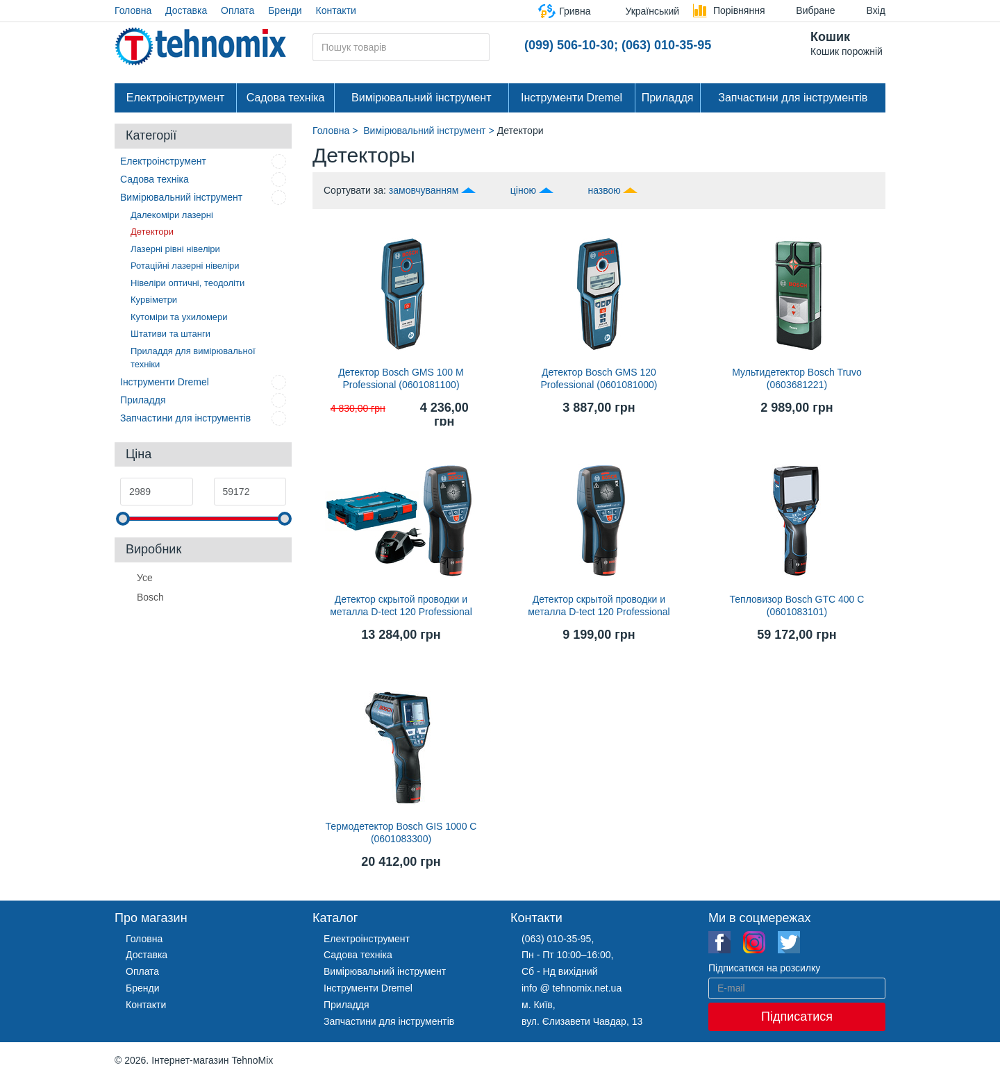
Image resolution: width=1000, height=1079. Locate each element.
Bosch (150, 596)
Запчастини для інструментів (792, 97)
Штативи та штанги (170, 333)
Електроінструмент (175, 97)
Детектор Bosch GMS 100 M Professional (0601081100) (400, 378)
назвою (604, 190)
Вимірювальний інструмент (421, 97)
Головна (133, 10)
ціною (523, 190)
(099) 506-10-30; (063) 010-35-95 (617, 45)
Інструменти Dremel (571, 97)
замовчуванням (423, 190)
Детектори (152, 231)
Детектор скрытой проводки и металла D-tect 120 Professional (401, 605)
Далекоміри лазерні (172, 215)
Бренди (284, 10)
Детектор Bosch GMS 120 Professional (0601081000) (598, 378)
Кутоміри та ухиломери (179, 317)
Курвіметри (154, 299)
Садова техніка (286, 97)
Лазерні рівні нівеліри (175, 249)
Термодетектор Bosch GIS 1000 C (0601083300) (401, 832)
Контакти (336, 10)
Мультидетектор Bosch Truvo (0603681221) (796, 378)
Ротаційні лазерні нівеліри (185, 265)
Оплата (237, 10)
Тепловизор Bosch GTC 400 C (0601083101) (797, 605)
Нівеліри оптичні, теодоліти (187, 283)
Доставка (186, 10)
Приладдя (668, 97)
